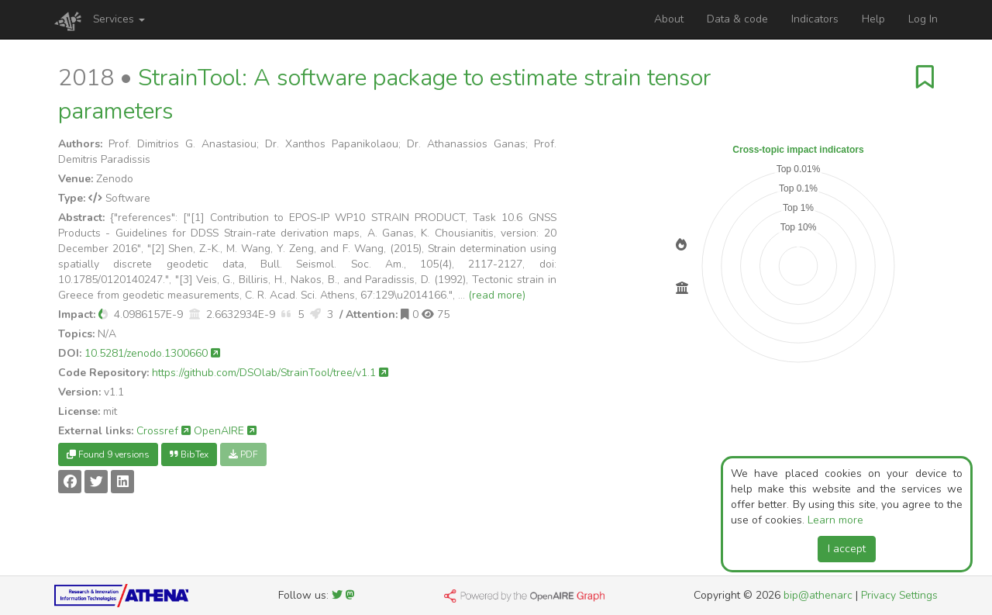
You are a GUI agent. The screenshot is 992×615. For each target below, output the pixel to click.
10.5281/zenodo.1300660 (152, 353)
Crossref (163, 430)
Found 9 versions (108, 454)
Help (873, 19)
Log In (923, 19)
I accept (847, 548)
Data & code (737, 19)
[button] (103, 314)
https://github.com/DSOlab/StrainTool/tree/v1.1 (270, 372)
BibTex (189, 454)
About (669, 19)
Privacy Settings (899, 595)
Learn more (835, 520)
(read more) (496, 295)
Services (119, 19)
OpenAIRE (225, 430)
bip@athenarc (818, 595)
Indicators (815, 19)
